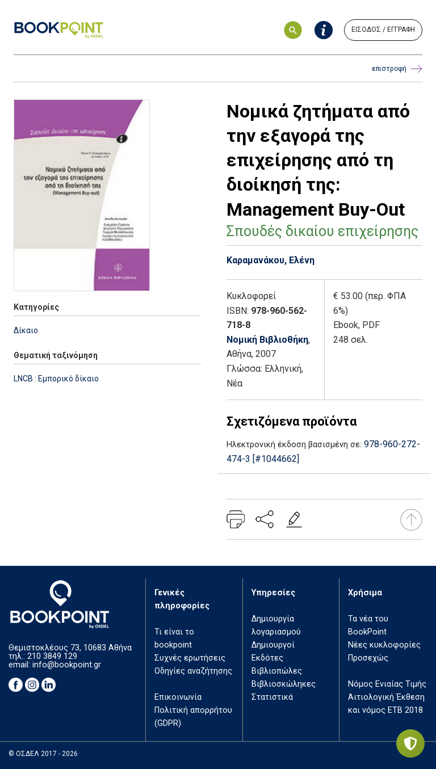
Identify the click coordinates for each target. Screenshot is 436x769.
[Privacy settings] (410, 743)
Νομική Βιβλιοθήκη (267, 339)
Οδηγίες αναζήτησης (193, 671)
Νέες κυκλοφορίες (384, 645)
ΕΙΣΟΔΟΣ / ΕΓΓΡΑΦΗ (383, 29)
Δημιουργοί (273, 645)
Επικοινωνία (178, 697)
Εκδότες (267, 658)
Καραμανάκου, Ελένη (271, 260)
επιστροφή (397, 69)
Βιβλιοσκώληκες (283, 684)
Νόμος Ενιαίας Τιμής (387, 684)
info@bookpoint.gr (66, 665)
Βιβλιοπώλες (276, 671)
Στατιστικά (272, 697)
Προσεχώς (368, 658)
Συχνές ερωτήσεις (189, 658)
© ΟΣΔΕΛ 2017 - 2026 (43, 754)
